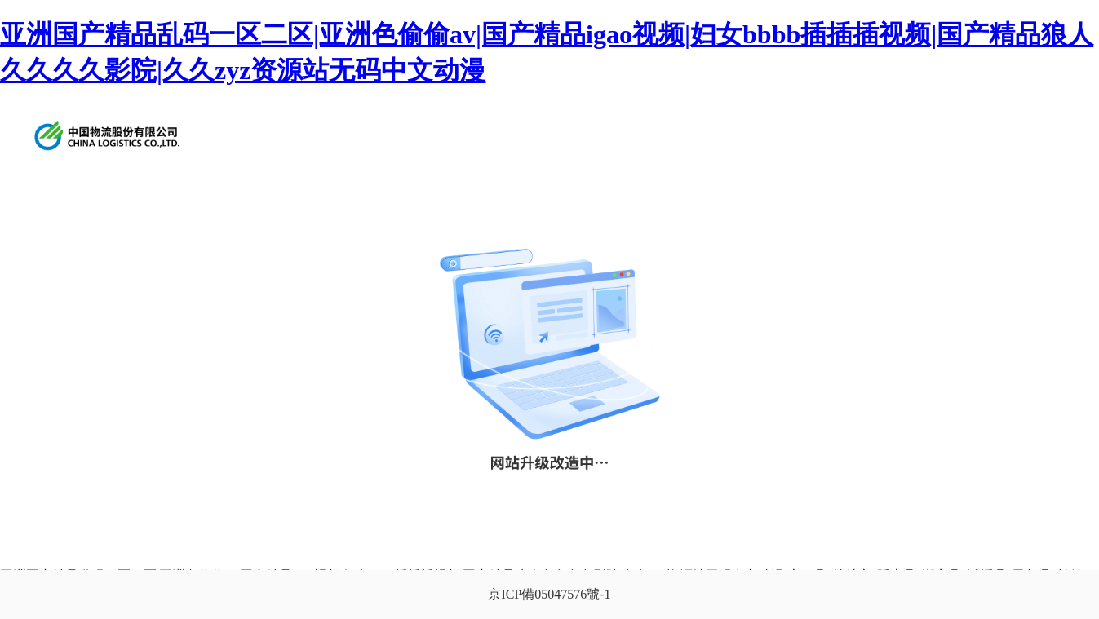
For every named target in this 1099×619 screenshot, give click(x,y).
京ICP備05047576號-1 (549, 594)
